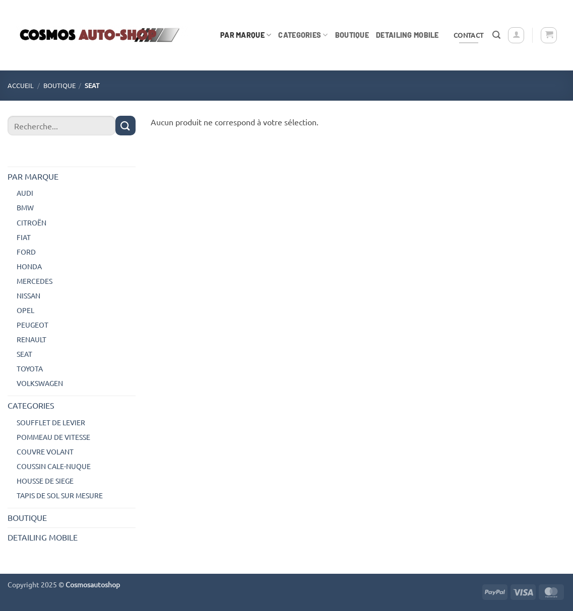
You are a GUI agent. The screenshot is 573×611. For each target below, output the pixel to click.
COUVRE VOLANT (45, 451)
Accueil (21, 85)
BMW (25, 207)
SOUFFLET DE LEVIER (51, 422)
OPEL (25, 310)
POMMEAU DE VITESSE (53, 436)
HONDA (29, 266)
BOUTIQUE (352, 35)
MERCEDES (34, 280)
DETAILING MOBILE (407, 35)
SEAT (24, 353)
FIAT (24, 237)
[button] (496, 35)
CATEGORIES (303, 35)
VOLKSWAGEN (40, 383)
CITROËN (31, 222)
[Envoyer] (125, 125)
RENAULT (31, 339)
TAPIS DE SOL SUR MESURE (60, 495)
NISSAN (28, 295)
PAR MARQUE (245, 35)
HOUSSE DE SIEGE (45, 480)
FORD (26, 251)
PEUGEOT (32, 324)
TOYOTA (30, 368)
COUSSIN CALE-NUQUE (54, 466)
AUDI (25, 192)
